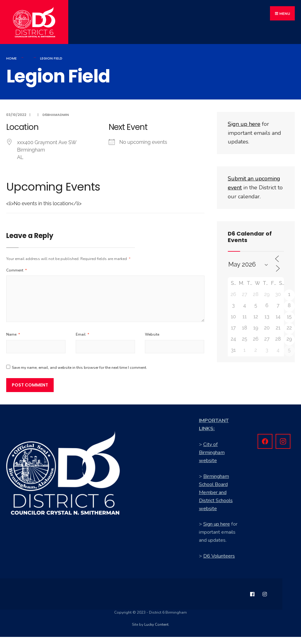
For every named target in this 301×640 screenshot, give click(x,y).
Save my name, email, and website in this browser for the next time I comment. (79, 371)
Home (11, 61)
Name (13, 337)
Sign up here (216, 527)
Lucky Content (156, 627)
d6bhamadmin (56, 117)
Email (82, 337)
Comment (16, 273)
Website (152, 337)
